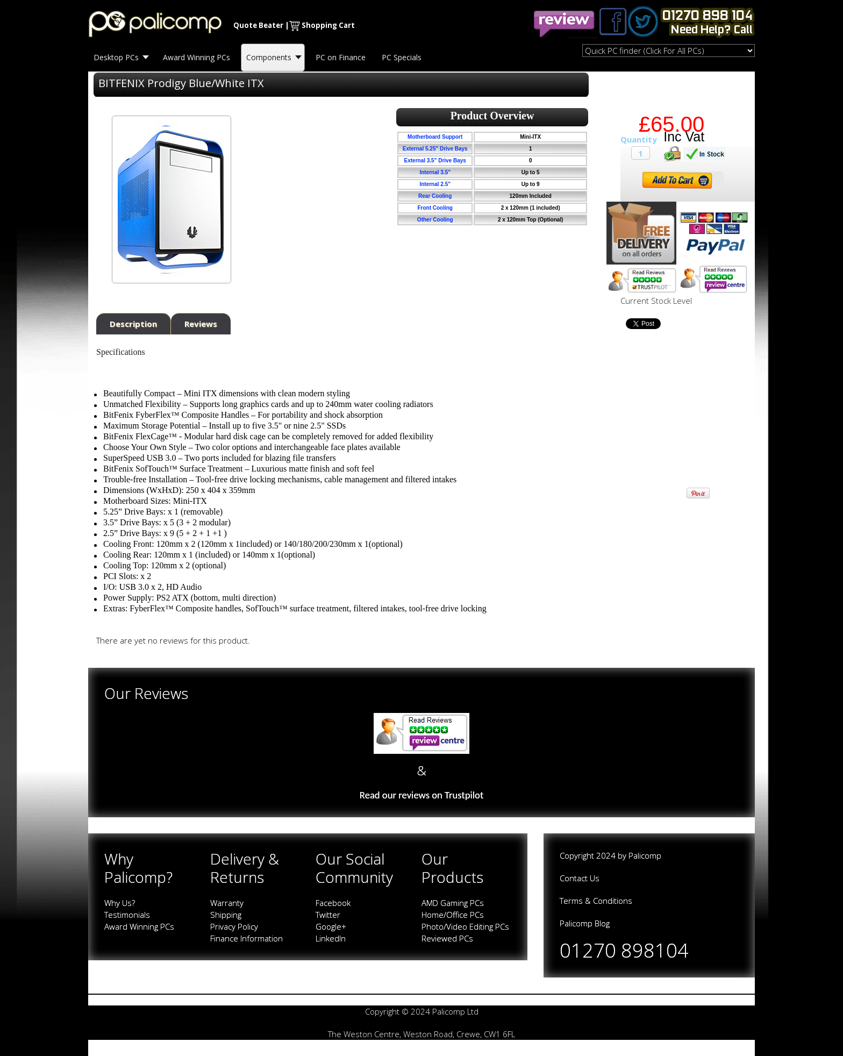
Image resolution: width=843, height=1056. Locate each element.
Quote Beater (258, 25)
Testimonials (127, 914)
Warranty (227, 902)
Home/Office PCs (453, 914)
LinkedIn (331, 938)
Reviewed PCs (447, 938)
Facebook (333, 902)
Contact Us (579, 878)
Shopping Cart (328, 25)
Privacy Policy (234, 926)
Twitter (328, 914)
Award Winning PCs (139, 926)
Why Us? (119, 902)
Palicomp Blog (585, 923)
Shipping (225, 914)
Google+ (331, 926)
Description (133, 323)
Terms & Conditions (596, 900)
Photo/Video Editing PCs (465, 926)
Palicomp (644, 855)
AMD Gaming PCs (453, 902)
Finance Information (246, 938)
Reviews (200, 323)
